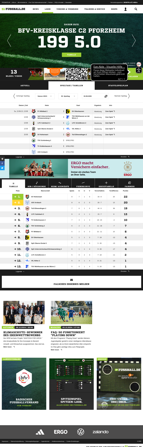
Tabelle (71, 55)
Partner (50, 2)
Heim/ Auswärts (60, 184)
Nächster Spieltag (122, 96)
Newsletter (68, 2)
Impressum (5, 441)
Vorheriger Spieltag (21, 96)
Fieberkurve (83, 184)
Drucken (125, 157)
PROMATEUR (6, 2)
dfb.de (14, 2)
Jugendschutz (45, 441)
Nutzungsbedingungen (32, 441)
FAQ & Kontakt (59, 2)
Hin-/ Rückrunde (36, 184)
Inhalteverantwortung (58, 441)
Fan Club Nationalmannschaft (37, 2)
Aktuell (25, 85)
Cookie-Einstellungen (72, 441)
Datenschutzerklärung (17, 441)
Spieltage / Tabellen (71, 85)
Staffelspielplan (118, 85)
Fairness (129, 184)
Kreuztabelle (106, 184)
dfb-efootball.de (22, 2)
